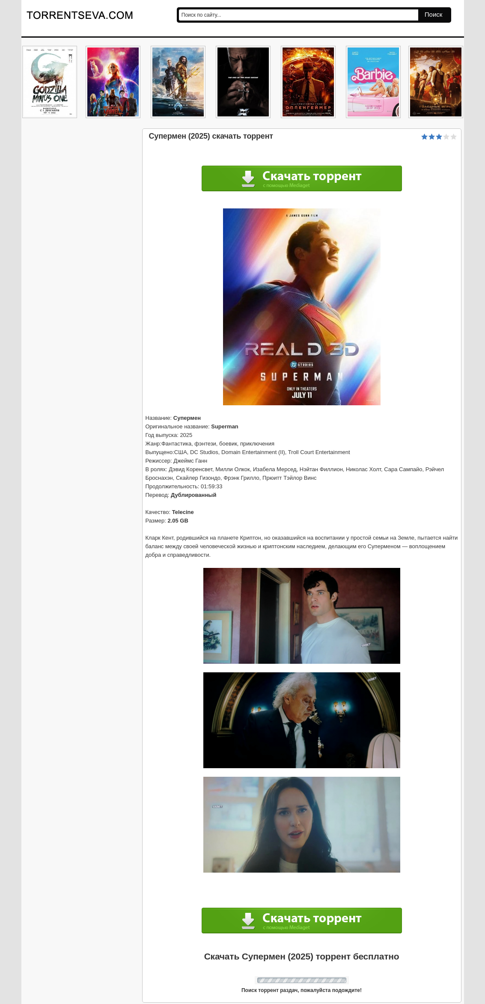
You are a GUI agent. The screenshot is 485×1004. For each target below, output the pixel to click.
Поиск (434, 14)
